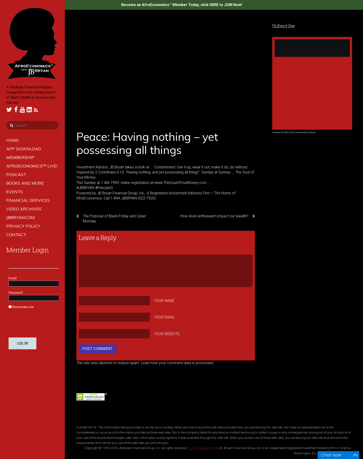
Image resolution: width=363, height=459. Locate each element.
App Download (23, 148)
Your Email (164, 317)
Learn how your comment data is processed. (177, 363)
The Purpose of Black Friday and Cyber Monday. (111, 218)
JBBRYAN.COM (20, 217)
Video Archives (23, 209)
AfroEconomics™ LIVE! (31, 166)
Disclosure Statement (201, 448)
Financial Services (28, 200)
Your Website (167, 334)
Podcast (16, 174)
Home (12, 140)
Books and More (25, 183)
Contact (16, 234)
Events (14, 191)
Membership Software (305, 132)
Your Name (164, 300)
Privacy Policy (23, 226)
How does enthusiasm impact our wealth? (217, 216)
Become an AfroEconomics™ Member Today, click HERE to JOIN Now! (181, 5)
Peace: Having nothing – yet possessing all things (147, 143)
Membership (20, 157)
